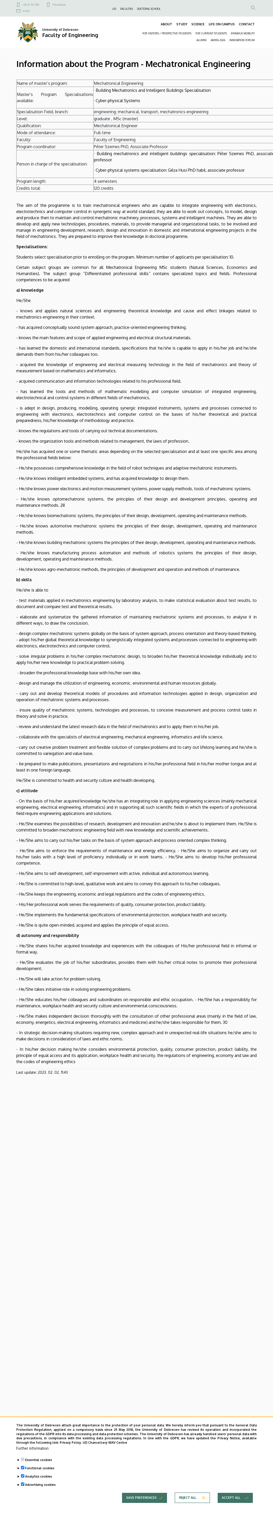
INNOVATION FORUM (242, 40)
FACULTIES (126, 8)
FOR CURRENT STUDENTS (211, 33)
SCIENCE (197, 24)
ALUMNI (201, 40)
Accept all (231, 1507)
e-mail (25, 10)
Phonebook (58, 4)
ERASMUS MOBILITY (243, 33)
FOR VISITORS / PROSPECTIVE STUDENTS (166, 33)
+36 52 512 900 (30, 4)
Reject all (187, 1507)
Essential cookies (38, 1469)
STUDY (181, 24)
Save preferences (141, 1507)
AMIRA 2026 (218, 40)
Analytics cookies (38, 1485)
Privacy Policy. (71, 1452)
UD (114, 8)
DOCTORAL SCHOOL (149, 8)
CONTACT (247, 24)
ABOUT (166, 24)
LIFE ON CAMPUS (222, 24)
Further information (32, 1457)
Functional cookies (39, 1477)
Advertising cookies (40, 1494)
